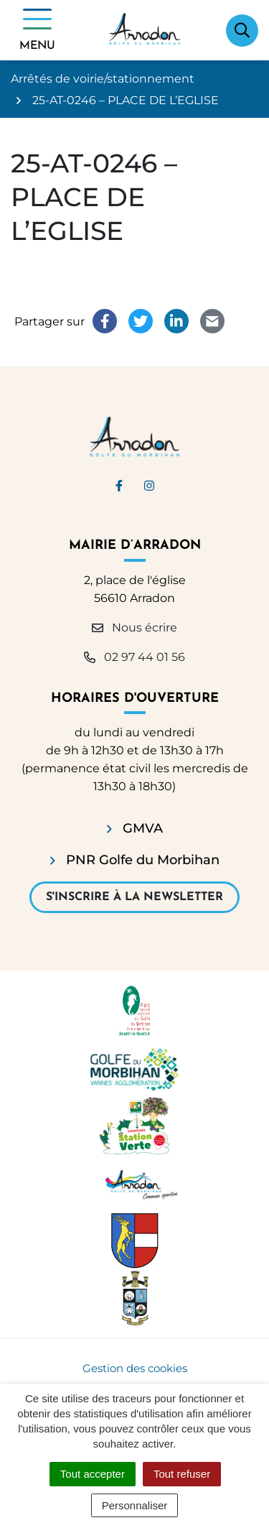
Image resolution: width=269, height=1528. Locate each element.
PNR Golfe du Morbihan (143, 860)
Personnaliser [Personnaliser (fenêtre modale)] (135, 1505)
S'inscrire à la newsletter (134, 897)
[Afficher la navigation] (37, 30)
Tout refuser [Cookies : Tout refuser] (182, 1474)
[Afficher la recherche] (242, 30)
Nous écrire (134, 627)
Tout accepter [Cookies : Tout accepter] (92, 1474)
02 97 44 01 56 (134, 657)
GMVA (143, 828)
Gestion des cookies (134, 1368)
